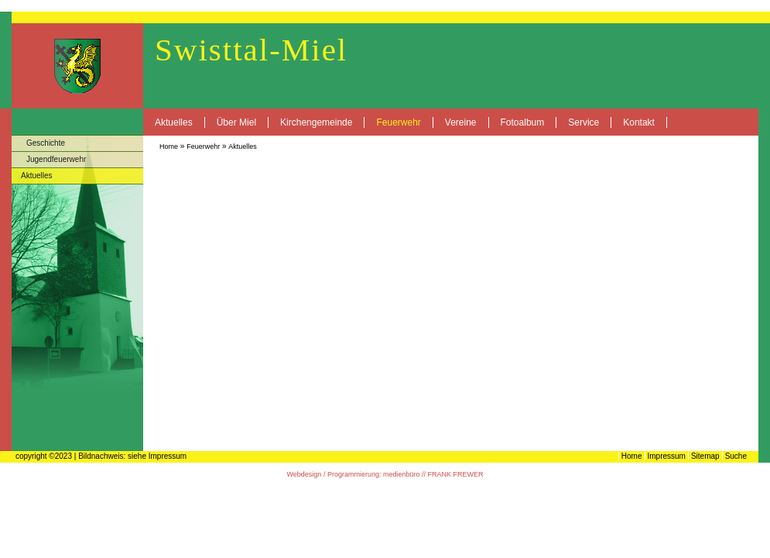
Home (168, 146)
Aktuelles (174, 122)
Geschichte (45, 143)
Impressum (667, 456)
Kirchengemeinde (316, 122)
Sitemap (705, 456)
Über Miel (236, 122)
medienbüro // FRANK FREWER (433, 474)
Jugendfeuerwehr (56, 159)
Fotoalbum (523, 122)
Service (583, 122)
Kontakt (639, 122)
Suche (736, 456)
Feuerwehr (398, 122)
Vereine (461, 122)
